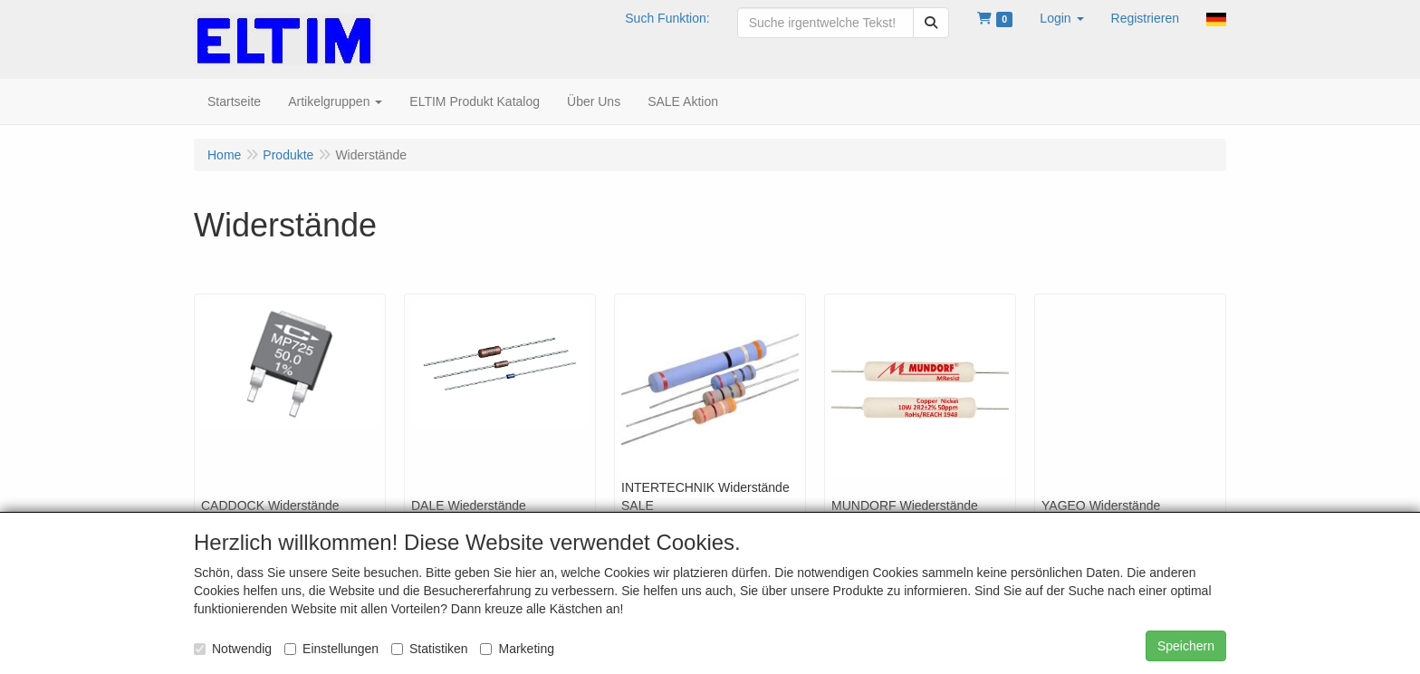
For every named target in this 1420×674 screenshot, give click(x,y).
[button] (1061, 18)
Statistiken (429, 648)
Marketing (516, 648)
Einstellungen (331, 648)
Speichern (1185, 646)
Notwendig (233, 648)
